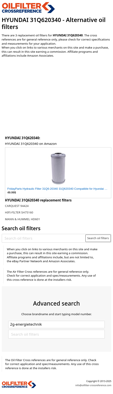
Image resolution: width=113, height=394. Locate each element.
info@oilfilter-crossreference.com (93, 385)
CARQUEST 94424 (17, 206)
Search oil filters (98, 238)
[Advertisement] (58, 97)
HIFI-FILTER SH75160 (19, 212)
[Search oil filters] (44, 238)
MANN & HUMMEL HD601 (22, 219)
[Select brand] (56, 324)
